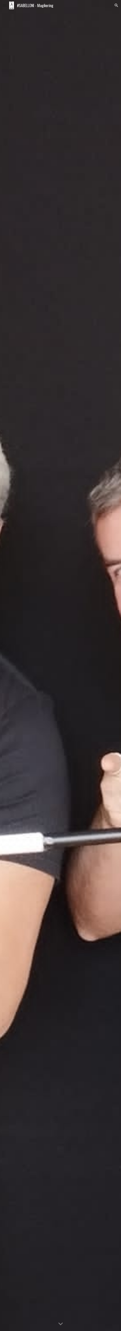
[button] (4, 5)
